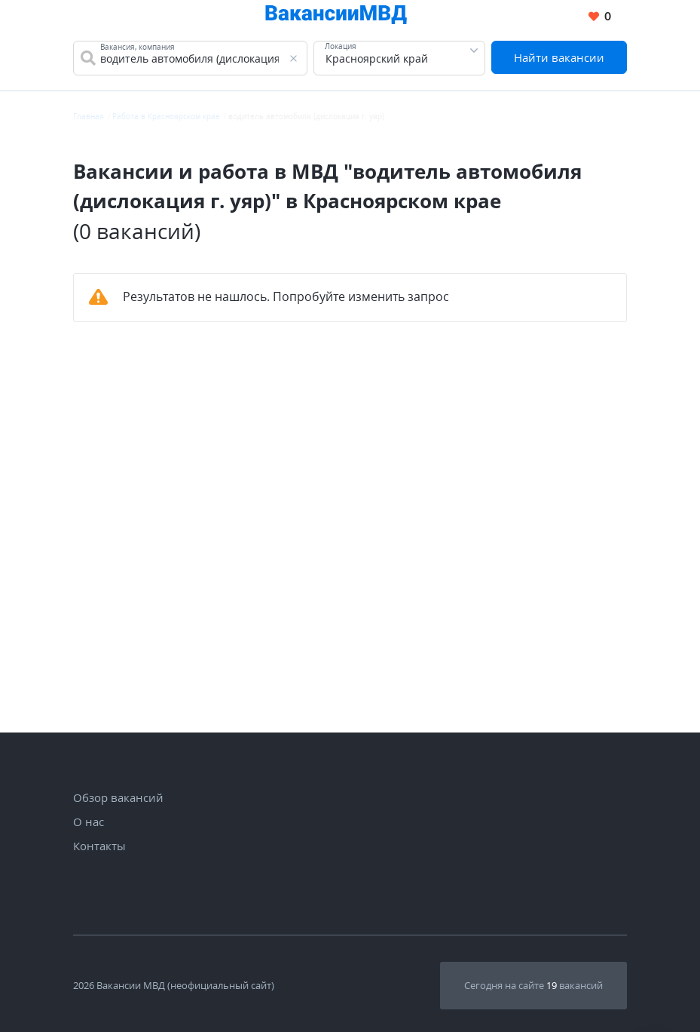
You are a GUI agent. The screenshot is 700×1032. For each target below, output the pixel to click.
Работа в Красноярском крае (166, 116)
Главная (88, 116)
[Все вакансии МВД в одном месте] (336, 17)
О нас (88, 821)
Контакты (99, 845)
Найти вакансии (559, 57)
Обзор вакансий (118, 797)
